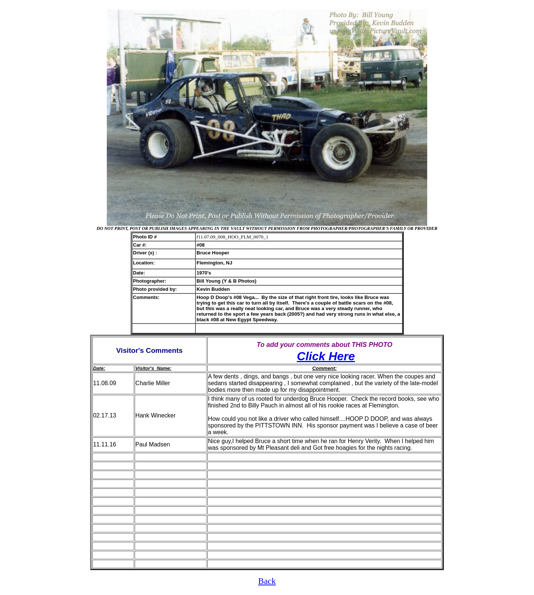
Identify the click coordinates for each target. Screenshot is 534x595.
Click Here (326, 356)
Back (267, 581)
